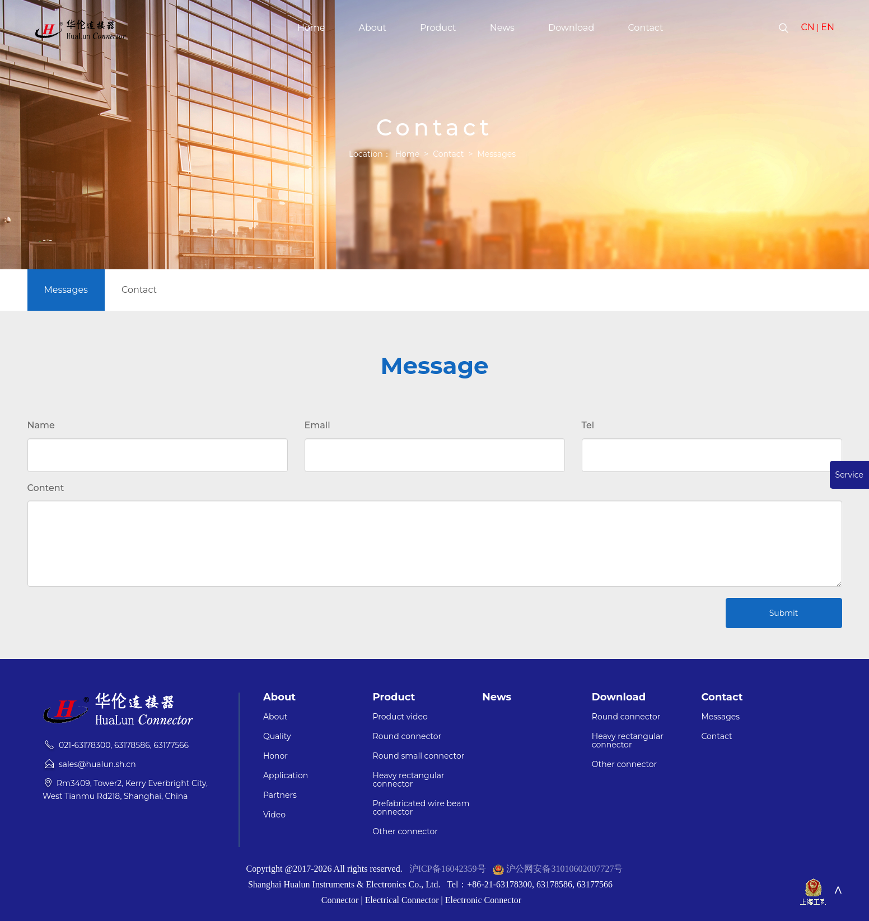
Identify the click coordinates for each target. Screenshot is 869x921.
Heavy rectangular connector (409, 780)
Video (274, 815)
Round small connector (419, 756)
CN (807, 27)
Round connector (407, 736)
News (502, 27)
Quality (277, 736)
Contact (645, 27)
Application (285, 776)
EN (827, 27)
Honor (275, 756)
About (372, 27)
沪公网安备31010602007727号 (564, 868)
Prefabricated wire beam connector (421, 808)
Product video (400, 717)
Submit (783, 613)
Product (438, 27)
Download (571, 27)
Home (311, 27)
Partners (280, 795)
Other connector (405, 832)
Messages (496, 154)
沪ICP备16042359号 (447, 868)
